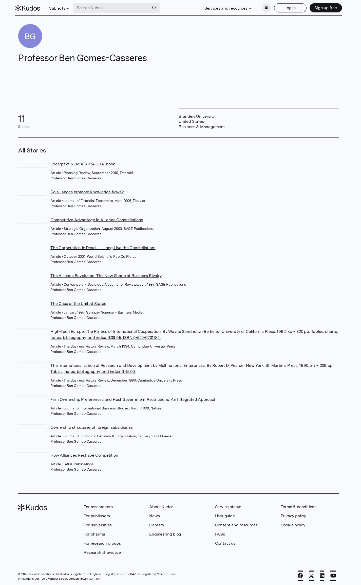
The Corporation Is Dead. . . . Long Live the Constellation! (102, 246)
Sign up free (323, 7)
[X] (311, 574)
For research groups (102, 541)
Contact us (225, 541)
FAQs (220, 532)
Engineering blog (165, 532)
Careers (156, 523)
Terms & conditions (298, 505)
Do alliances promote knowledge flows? (87, 190)
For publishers (97, 514)
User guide (225, 514)
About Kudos (161, 505)
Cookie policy (293, 523)
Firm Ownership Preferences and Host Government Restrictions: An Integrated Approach (133, 397)
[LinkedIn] (322, 574)
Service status (228, 505)
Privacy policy (293, 514)
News (154, 514)
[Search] (157, 7)
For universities (98, 523)
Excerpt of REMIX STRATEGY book (82, 162)
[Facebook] (300, 574)
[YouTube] (333, 574)
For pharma (94, 532)
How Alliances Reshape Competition (84, 453)
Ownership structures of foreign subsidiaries (91, 425)
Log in (287, 7)
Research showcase (102, 550)
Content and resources (236, 523)
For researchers (98, 505)
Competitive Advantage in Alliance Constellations (96, 218)
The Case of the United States (78, 302)
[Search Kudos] (114, 7)
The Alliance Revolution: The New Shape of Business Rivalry (105, 274)
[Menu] (263, 7)
